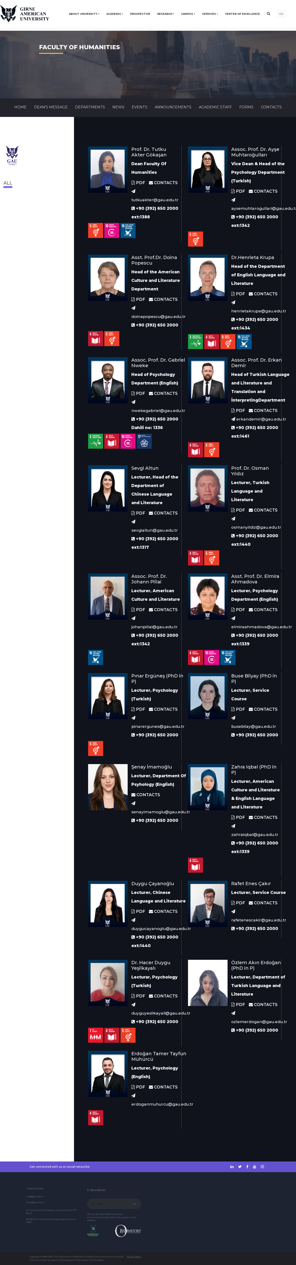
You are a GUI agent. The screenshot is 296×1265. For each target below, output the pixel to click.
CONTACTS (271, 107)
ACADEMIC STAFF (215, 107)
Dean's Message (51, 107)
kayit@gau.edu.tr (35, 1202)
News (118, 107)
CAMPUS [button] (187, 13)
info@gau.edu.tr (34, 1196)
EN (281, 13)
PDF (138, 182)
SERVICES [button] (209, 13)
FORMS (246, 107)
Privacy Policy (134, 1256)
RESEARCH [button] (164, 13)
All (7, 183)
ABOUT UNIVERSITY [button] (83, 13)
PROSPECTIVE (140, 13)
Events (139, 107)
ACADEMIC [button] (113, 13)
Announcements (173, 107)
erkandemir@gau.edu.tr (258, 419)
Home (20, 107)
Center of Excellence (242, 13)
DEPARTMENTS (90, 107)
